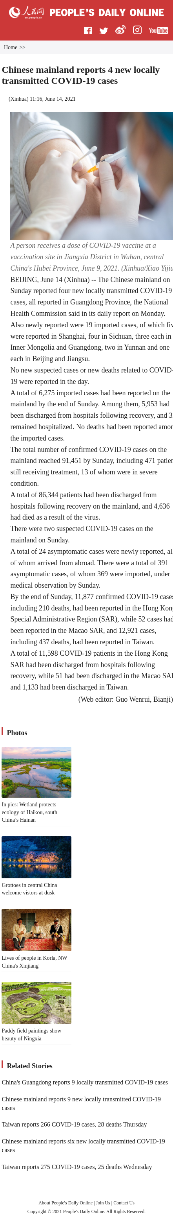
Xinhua (19, 99)
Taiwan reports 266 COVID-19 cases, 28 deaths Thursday (74, 1124)
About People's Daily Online (65, 1203)
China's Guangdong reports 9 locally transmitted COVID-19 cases (85, 1082)
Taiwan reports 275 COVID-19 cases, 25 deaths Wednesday (77, 1166)
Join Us (103, 1203)
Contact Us (124, 1203)
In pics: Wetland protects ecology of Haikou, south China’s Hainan (29, 812)
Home (10, 47)
